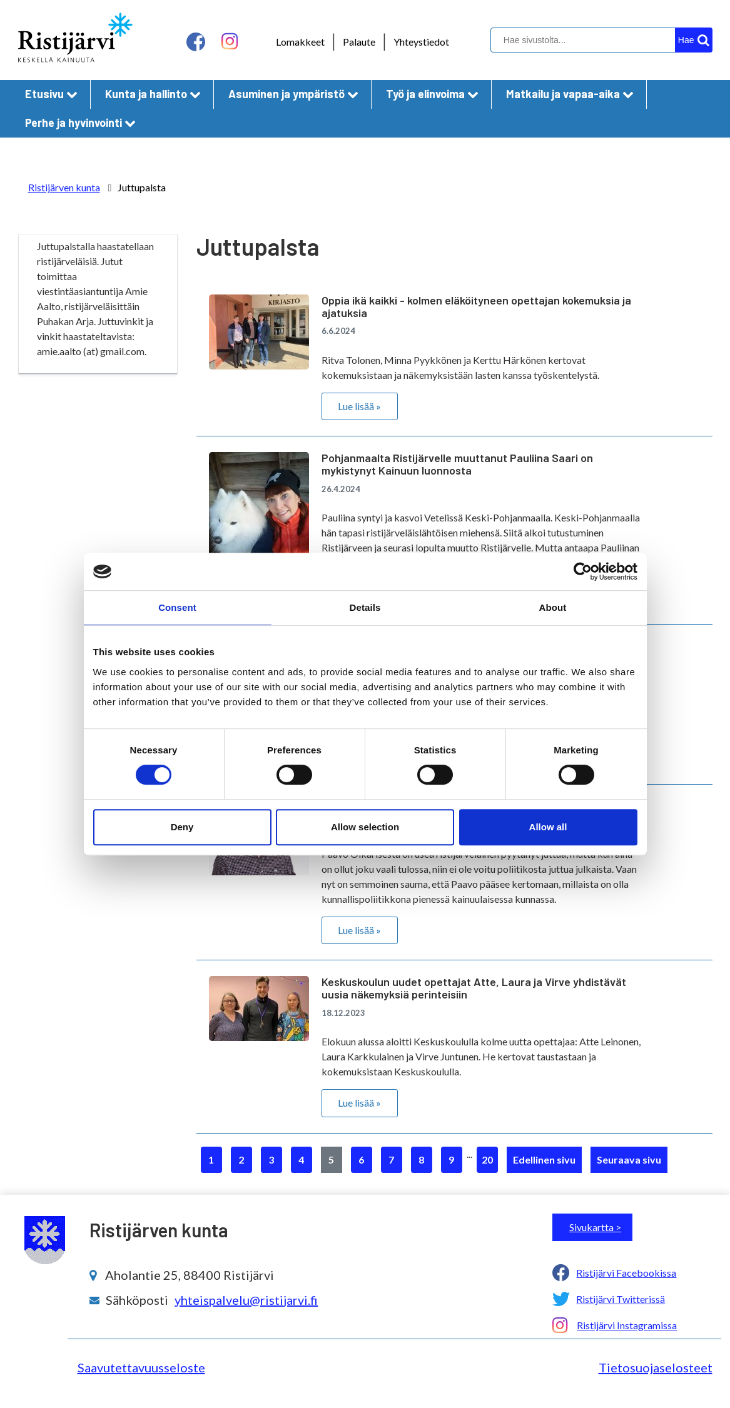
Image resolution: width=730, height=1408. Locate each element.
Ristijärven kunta (64, 187)
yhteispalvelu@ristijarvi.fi (246, 1299)
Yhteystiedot (421, 42)
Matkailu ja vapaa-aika (570, 94)
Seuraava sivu (629, 1159)
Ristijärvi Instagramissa (627, 1325)
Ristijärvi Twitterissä (620, 1299)
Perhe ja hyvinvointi (80, 122)
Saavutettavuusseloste (141, 1367)
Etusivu (51, 94)
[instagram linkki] (229, 42)
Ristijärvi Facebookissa (626, 1273)
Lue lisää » (359, 406)
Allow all (548, 827)
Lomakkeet (300, 42)
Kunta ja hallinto (153, 94)
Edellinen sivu (544, 1159)
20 (487, 1159)
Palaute (359, 42)
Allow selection (365, 827)
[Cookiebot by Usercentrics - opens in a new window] (582, 571)
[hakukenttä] (599, 40)
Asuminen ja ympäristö (293, 94)
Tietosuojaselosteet (655, 1367)
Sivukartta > (595, 1227)
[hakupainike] (693, 40)
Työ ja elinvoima (432, 94)
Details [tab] (365, 607)
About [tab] (553, 607)
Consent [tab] (177, 607)
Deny (182, 827)
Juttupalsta (142, 187)
